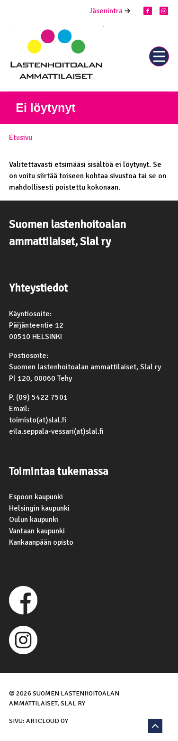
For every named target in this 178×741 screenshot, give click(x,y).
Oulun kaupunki (33, 519)
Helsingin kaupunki (39, 508)
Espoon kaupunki (36, 497)
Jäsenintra (106, 11)
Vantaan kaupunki (37, 531)
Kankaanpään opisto (41, 542)
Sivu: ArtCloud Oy (38, 721)
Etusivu (20, 137)
